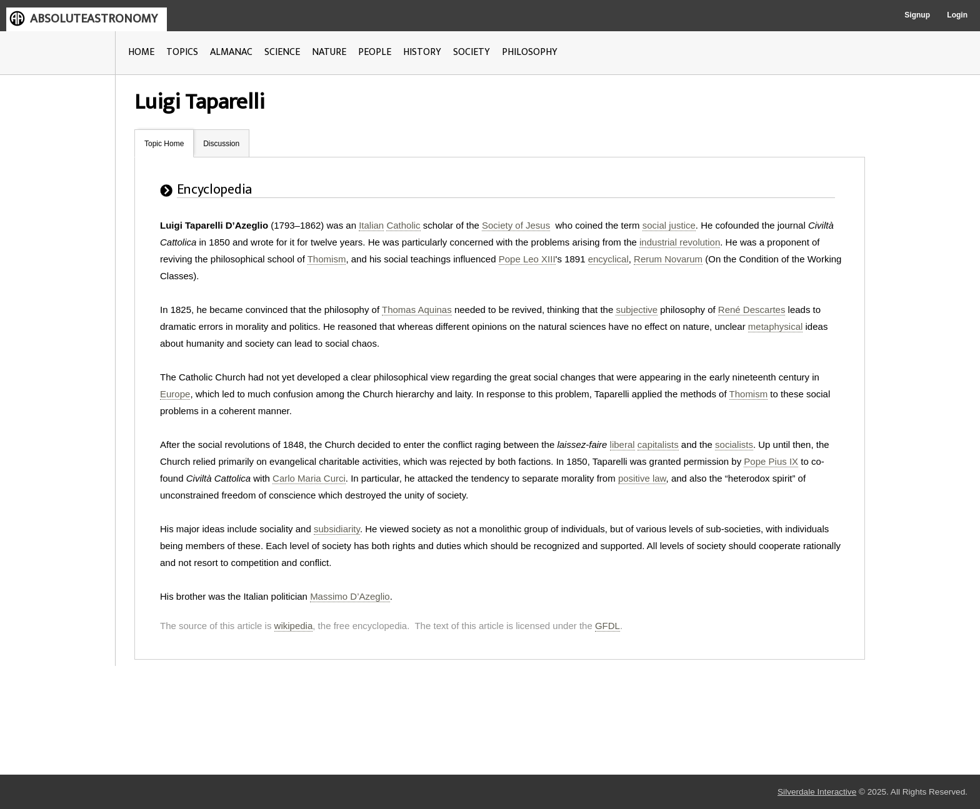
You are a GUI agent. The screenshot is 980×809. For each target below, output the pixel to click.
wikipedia (293, 625)
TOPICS (182, 52)
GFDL (607, 625)
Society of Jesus (516, 225)
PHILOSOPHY (530, 52)
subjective (637, 309)
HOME (141, 52)
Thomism (327, 259)
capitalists (658, 444)
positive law (642, 478)
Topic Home (164, 143)
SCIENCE (282, 52)
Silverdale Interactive (817, 792)
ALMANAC (231, 52)
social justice (669, 225)
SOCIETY (471, 52)
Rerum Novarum (668, 259)
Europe (175, 394)
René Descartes (752, 309)
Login (957, 15)
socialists (734, 444)
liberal (622, 444)
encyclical (608, 259)
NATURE (329, 52)
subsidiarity (337, 529)
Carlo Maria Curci (309, 478)
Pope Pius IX (771, 461)
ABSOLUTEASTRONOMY (94, 18)
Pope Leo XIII (527, 259)
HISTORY (422, 52)
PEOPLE (374, 52)
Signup (917, 15)
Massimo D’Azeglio (350, 596)
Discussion (221, 143)
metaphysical (775, 326)
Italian (371, 225)
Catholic (403, 225)
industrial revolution (679, 242)
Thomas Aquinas (417, 309)
